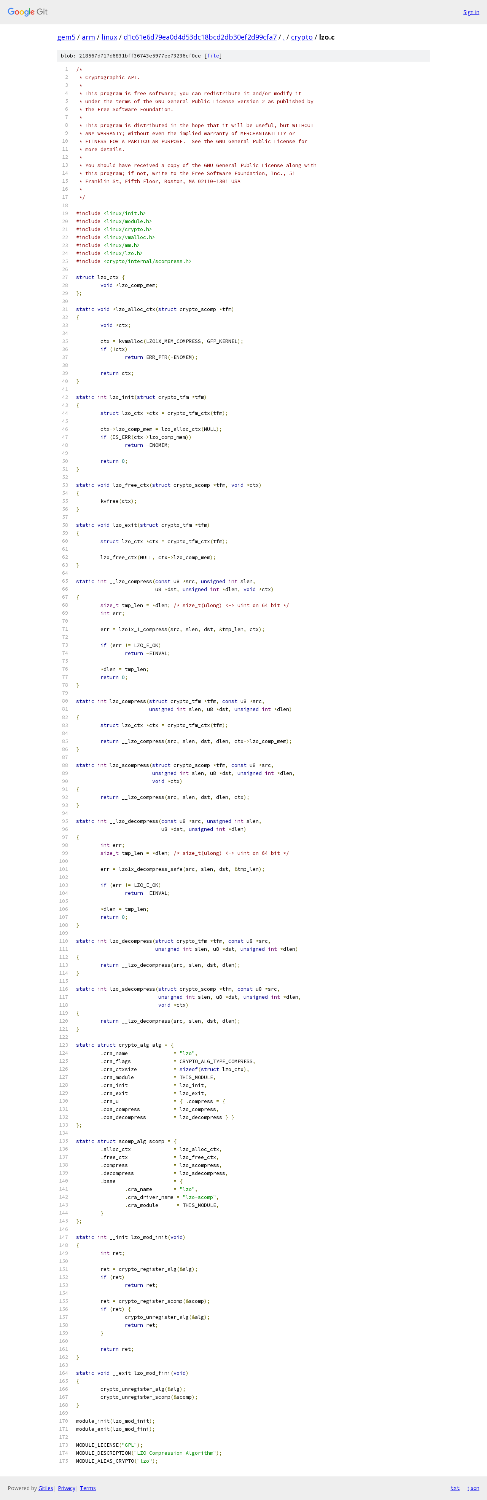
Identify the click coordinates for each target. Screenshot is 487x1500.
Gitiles (45, 1488)
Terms (88, 1488)
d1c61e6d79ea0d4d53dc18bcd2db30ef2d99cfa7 (200, 36)
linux (109, 36)
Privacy (66, 1488)
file (213, 56)
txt (455, 1487)
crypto (302, 36)
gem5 (66, 36)
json (473, 1487)
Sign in (471, 12)
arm (88, 36)
